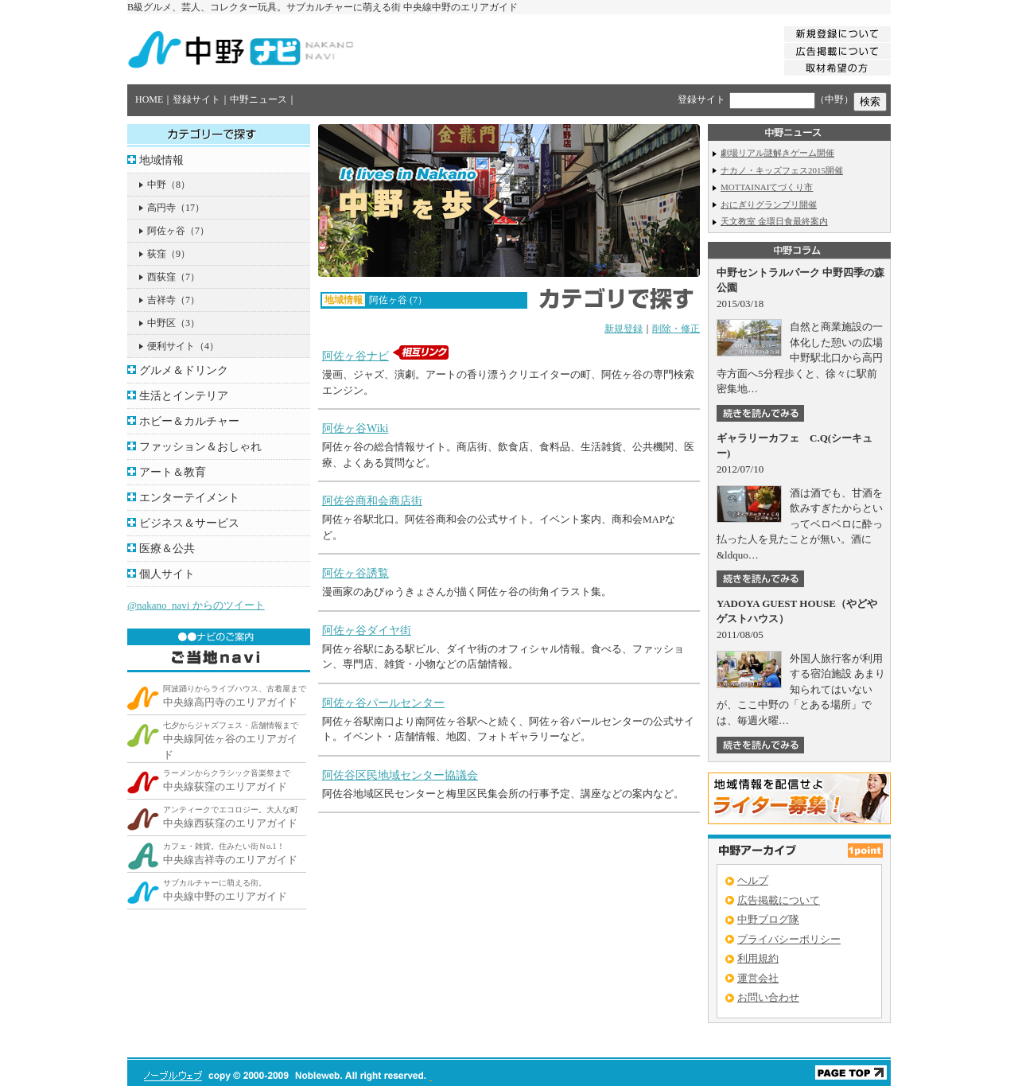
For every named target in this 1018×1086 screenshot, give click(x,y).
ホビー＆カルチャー (189, 421)
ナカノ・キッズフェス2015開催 (782, 170)
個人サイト (167, 574)
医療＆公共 (167, 549)
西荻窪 (161, 276)
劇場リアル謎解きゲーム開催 (777, 153)
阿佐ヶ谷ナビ (355, 356)
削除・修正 (676, 328)
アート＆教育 (172, 472)
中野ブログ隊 (768, 919)
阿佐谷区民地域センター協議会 (400, 775)
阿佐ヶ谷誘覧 (355, 573)
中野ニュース (258, 99)
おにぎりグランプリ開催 (769, 204)
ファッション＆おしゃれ (200, 447)
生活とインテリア (183, 396)
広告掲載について (778, 900)
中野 (156, 184)
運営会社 (758, 978)
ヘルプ (752, 880)
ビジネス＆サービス (189, 523)
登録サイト (196, 99)
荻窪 (156, 253)
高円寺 (161, 207)
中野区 (161, 323)
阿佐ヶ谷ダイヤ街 (366, 630)
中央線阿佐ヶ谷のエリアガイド (230, 741)
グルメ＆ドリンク (183, 370)
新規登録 (623, 328)
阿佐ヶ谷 (166, 230)
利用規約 (758, 958)
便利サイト (171, 346)
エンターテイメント (189, 498)
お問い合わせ (768, 997)
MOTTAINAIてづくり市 (767, 187)
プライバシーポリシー (789, 939)
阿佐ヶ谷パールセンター (383, 703)
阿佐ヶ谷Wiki (355, 428)
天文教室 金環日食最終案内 (774, 221)
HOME (149, 99)
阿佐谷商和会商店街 (372, 501)
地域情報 (161, 160)
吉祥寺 (161, 300)
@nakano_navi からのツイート (196, 605)
